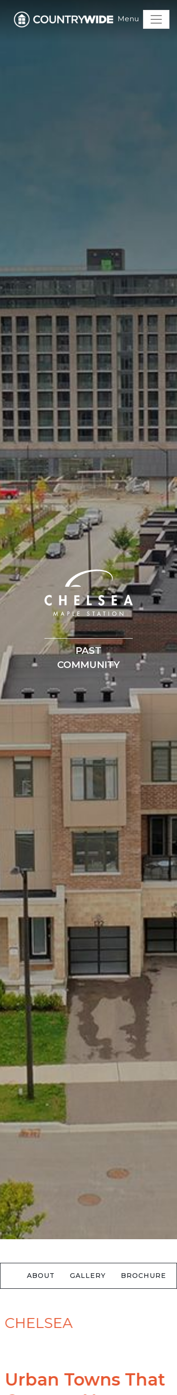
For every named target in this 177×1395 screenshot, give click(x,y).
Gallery (88, 1275)
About (41, 1275)
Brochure (143, 1275)
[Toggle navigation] (156, 19)
